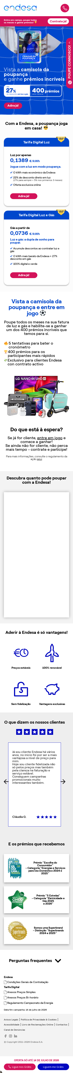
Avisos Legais (11, 1019)
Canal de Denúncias (14, 1029)
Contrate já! (58, 21)
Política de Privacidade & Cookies (39, 1019)
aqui (39, 459)
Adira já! (13, 105)
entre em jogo (49, 438)
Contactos (61, 1024)
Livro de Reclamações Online (37, 1024)
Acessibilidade (11, 1024)
